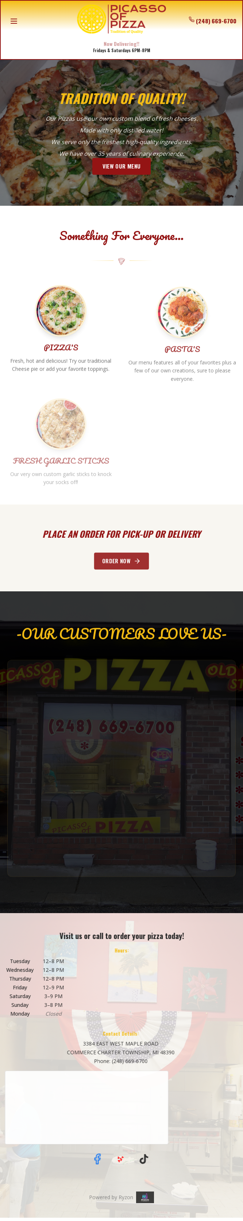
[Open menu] (14, 21)
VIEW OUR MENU (121, 166)
